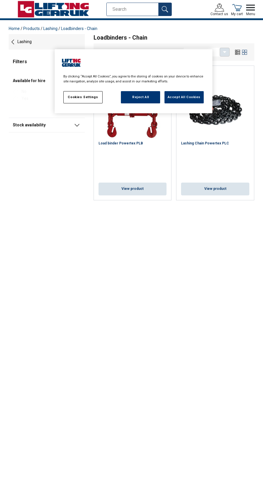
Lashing (50, 28)
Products (31, 28)
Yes (25, 98)
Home (14, 28)
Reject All (140, 97)
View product (132, 189)
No (24, 91)
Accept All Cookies (184, 97)
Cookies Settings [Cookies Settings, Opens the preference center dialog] (83, 97)
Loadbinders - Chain (79, 28)
